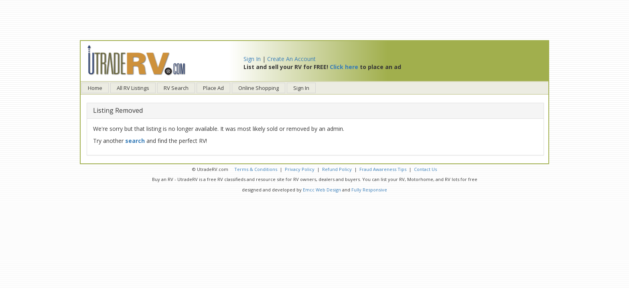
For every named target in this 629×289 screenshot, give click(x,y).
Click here (344, 67)
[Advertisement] (314, 20)
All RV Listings (133, 88)
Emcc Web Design (322, 190)
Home (95, 88)
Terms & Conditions (255, 169)
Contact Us (425, 169)
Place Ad (213, 88)
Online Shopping (258, 88)
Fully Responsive (369, 190)
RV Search (176, 88)
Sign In (252, 59)
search (135, 140)
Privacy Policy (299, 169)
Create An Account (291, 59)
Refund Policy (337, 169)
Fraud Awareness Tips (382, 169)
